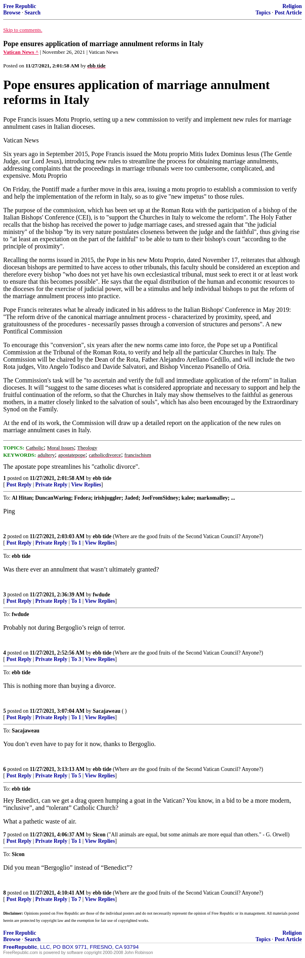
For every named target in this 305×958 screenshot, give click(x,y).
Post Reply (18, 485)
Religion (292, 6)
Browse (11, 13)
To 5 (76, 776)
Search (33, 13)
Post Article (288, 13)
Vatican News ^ (21, 52)
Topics (263, 13)
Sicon (99, 835)
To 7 (76, 899)
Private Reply (51, 485)
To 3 (76, 659)
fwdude (101, 595)
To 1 (76, 543)
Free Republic (19, 6)
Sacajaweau (107, 711)
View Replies (86, 485)
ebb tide (102, 478)
